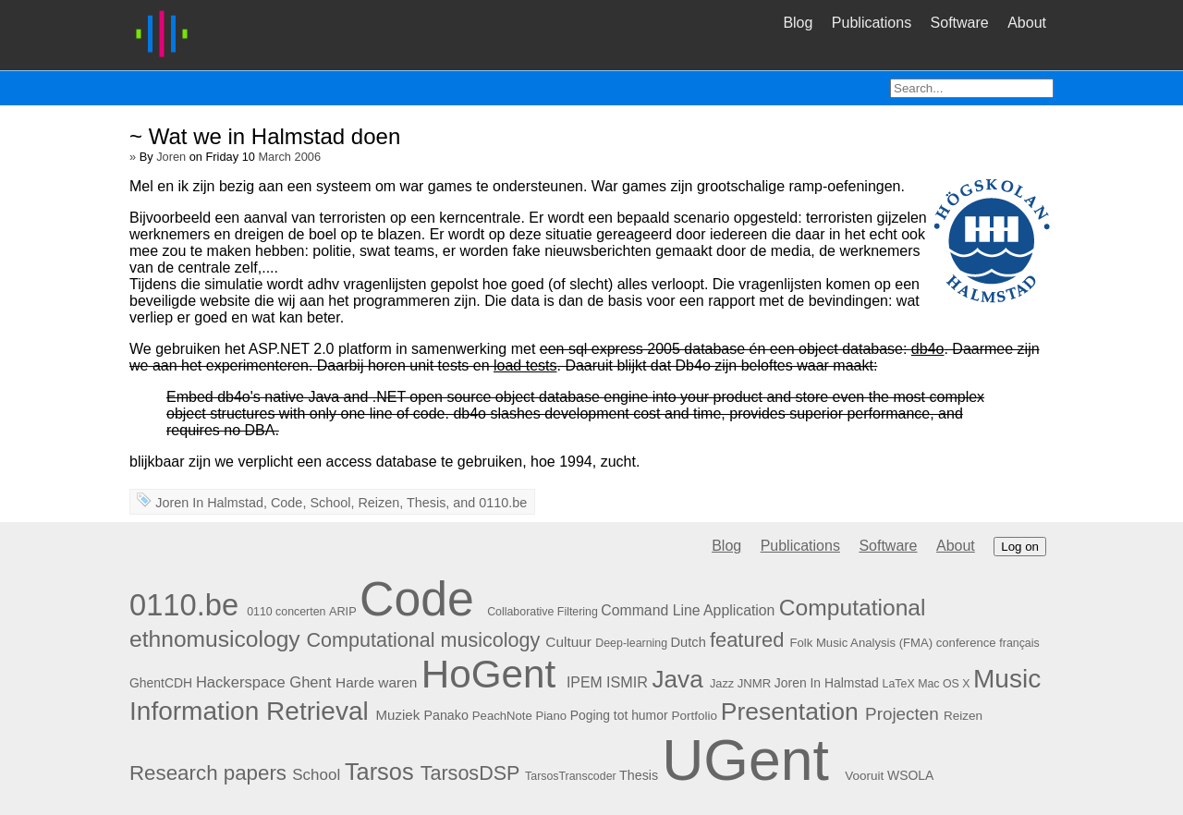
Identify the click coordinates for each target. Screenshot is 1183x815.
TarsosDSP (470, 773)
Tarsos (379, 772)
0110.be (503, 502)
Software (960, 22)
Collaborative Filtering (542, 611)
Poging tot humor (619, 715)
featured (747, 639)
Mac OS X (944, 683)
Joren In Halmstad (209, 502)
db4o (928, 349)
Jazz (722, 683)
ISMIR (627, 682)
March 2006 (289, 157)
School (330, 502)
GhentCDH (160, 682)
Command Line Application (687, 610)
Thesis (426, 502)
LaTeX (899, 683)
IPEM (585, 682)
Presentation (790, 711)
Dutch (688, 642)
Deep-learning (631, 643)
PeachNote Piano (519, 716)
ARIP (343, 611)
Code (286, 502)
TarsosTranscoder (570, 776)
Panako (445, 715)
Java (677, 679)
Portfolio (694, 716)
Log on (1020, 546)
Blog (797, 22)
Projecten (902, 714)
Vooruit (864, 776)
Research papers (208, 773)
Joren (171, 157)
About (1026, 22)
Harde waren (376, 682)
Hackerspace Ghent (264, 682)
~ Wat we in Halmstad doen (264, 136)
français (1019, 643)
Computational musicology (424, 639)
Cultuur (568, 642)
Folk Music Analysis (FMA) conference (892, 643)
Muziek (398, 715)
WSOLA (910, 775)
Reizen (378, 502)
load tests (525, 365)
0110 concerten (286, 611)
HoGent (488, 674)
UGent (745, 759)
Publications (871, 22)
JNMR (754, 683)
